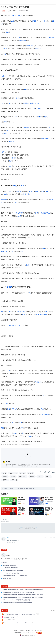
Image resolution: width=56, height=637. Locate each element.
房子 (5, 133)
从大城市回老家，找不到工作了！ (10, 568)
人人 (10, 166)
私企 (31, 103)
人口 (15, 141)
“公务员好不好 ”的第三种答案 (25, 488)
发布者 (4, 550)
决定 (19, 216)
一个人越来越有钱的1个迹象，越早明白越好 (13, 570)
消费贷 (8, 130)
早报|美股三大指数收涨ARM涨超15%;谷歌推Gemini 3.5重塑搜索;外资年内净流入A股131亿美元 (23, 589)
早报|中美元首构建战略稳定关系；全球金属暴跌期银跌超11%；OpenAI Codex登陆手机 (23, 597)
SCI (23, 314)
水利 (13, 16)
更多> (53, 610)
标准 (45, 21)
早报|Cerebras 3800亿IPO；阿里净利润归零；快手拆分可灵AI (17, 600)
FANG (8, 537)
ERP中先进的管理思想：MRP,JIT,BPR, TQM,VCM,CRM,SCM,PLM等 (19, 614)
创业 (21, 251)
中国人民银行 (18, 213)
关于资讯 (39, 630)
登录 (21, 528)
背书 (46, 191)
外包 (24, 40)
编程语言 (38, 49)
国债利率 (4, 199)
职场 (11, 488)
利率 (16, 117)
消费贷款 (27, 127)
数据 (36, 213)
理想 (23, 433)
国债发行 (44, 213)
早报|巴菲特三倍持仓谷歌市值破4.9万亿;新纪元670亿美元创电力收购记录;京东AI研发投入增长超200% (23, 594)
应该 (15, 202)
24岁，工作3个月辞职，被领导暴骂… (11, 573)
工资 (18, 37)
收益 (30, 191)
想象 (43, 248)
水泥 (21, 428)
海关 (36, 382)
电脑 (5, 49)
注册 (36, 528)
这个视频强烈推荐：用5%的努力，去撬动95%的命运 (15, 575)
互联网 (21, 40)
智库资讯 (5, 488)
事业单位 (26, 103)
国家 (42, 191)
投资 (8, 409)
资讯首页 (22, 630)
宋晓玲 (14, 11)
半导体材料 (21, 312)
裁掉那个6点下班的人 (7, 578)
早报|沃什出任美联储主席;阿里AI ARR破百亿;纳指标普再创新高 (17, 602)
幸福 (14, 433)
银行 (39, 108)
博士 (10, 312)
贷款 (2, 103)
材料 (39, 117)
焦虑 (7, 32)
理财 (17, 191)
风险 (36, 191)
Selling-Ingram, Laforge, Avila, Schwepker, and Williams (16, 622)
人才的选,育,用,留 (7, 620)
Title (30, 436)
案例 (5, 122)
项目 (35, 21)
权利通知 (28, 630)
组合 (2, 428)
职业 (10, 103)
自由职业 (37, 103)
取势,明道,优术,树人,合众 (9, 617)
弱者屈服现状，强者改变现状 (9, 565)
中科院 (9, 325)
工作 (5, 251)
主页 (18, 325)
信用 (5, 194)
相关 (32, 46)
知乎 (2, 76)
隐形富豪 (11, 141)
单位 (25, 90)
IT (33, 21)
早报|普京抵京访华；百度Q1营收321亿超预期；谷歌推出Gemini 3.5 (18, 592)
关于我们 (33, 630)
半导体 (14, 325)
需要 (45, 117)
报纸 (10, 161)
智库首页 (16, 630)
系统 (15, 16)
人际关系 (13, 158)
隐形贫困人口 (45, 138)
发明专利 (45, 314)
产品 (20, 191)
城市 (13, 251)
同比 (48, 213)
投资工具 (26, 194)
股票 (22, 185)
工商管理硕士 (13, 473)
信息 (12, 21)
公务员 (19, 16)
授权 (40, 314)
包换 (20, 422)
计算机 (28, 46)
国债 (15, 185)
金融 (15, 409)
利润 (10, 59)
